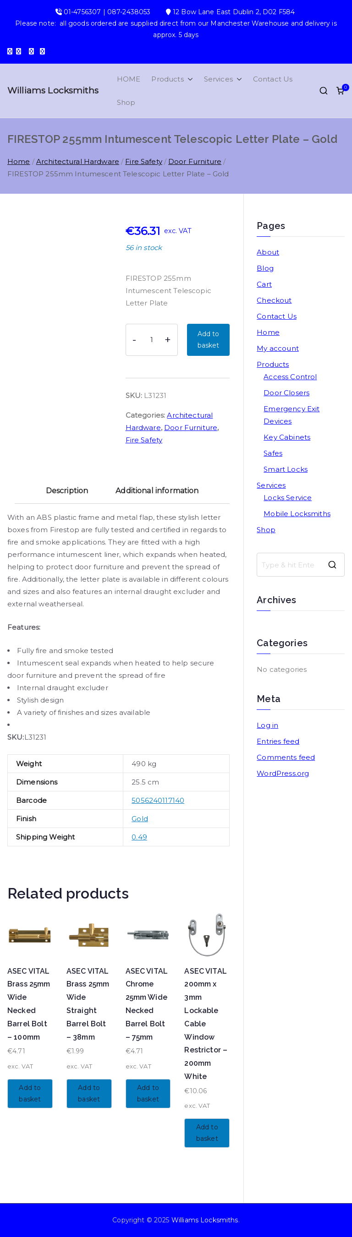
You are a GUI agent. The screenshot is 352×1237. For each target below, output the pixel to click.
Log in (267, 725)
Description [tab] (67, 490)
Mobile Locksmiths (297, 513)
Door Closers (286, 392)
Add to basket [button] (30, 1093)
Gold (140, 818)
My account (278, 348)
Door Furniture (194, 161)
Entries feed (278, 741)
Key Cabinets (287, 437)
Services (223, 79)
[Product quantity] (152, 340)
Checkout (274, 300)
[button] (188, 79)
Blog (265, 268)
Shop (126, 102)
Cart (264, 284)
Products (171, 79)
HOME (129, 79)
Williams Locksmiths (53, 90)
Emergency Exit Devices (291, 414)
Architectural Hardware (77, 161)
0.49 (139, 837)
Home (18, 161)
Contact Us (273, 79)
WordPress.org (283, 773)
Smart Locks (286, 469)
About (268, 252)
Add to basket (208, 339)
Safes (273, 453)
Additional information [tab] (157, 490)
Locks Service (288, 497)
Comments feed (286, 757)
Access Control (290, 376)
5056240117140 (158, 800)
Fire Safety (143, 161)
